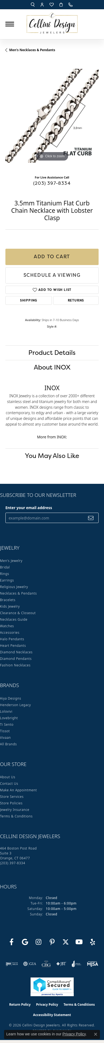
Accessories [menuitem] (9, 632)
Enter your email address (28, 507)
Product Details (52, 352)
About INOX (52, 367)
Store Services (12, 796)
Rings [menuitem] (4, 573)
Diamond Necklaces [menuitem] (16, 652)
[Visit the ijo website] (12, 964)
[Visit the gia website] (29, 964)
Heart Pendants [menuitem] (13, 645)
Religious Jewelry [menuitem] (14, 586)
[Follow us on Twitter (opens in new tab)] (65, 942)
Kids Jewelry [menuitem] (10, 606)
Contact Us (9, 783)
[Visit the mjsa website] (92, 964)
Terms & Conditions (16, 816)
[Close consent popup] (95, 1034)
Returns (76, 300)
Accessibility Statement (52, 1015)
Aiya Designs (10, 698)
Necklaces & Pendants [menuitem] (18, 593)
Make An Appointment (18, 790)
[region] (52, 116)
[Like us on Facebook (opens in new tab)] (11, 942)
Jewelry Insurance (14, 809)
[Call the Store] (12, 863)
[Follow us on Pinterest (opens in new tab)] (52, 942)
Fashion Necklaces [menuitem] (15, 665)
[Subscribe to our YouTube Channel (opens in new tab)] (79, 942)
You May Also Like (52, 455)
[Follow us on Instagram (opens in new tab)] (38, 942)
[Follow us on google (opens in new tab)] (25, 942)
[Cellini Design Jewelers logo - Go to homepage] (52, 21)
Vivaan (5, 737)
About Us (7, 777)
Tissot (5, 731)
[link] (71, 4)
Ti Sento (7, 724)
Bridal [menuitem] (5, 567)
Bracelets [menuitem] (7, 600)
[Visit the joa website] (76, 964)
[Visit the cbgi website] (46, 964)
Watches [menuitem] (7, 626)
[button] (33, 4)
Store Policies (11, 803)
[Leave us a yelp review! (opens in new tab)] (92, 942)
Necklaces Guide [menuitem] (14, 619)
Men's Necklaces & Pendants (32, 50)
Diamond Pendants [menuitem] (16, 658)
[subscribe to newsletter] (90, 518)
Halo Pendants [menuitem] (12, 639)
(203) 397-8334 (52, 183)
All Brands (8, 744)
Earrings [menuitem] (7, 580)
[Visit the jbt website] (61, 964)
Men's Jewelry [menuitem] (11, 560)
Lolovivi (6, 711)
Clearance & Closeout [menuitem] (18, 613)
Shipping (28, 300)
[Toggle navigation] (9, 24)
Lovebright (9, 718)
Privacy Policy (47, 1004)
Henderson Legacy (15, 705)
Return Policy (20, 1004)
